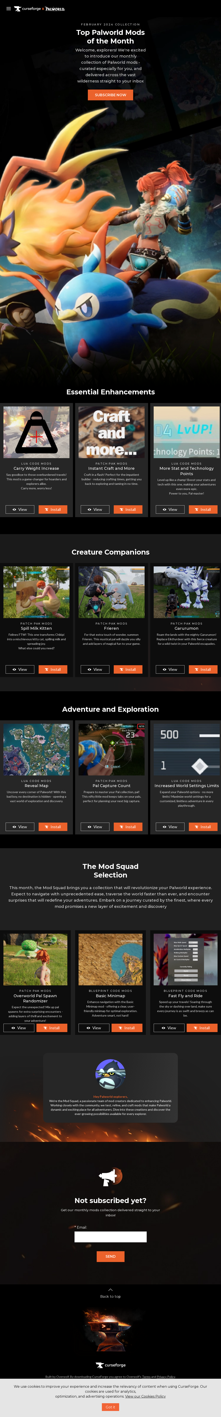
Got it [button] (110, 1407)
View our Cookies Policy (145, 1396)
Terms (146, 1376)
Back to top (110, 1293)
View (19, 509)
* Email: (80, 1227)
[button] (110, 95)
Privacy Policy (166, 1376)
